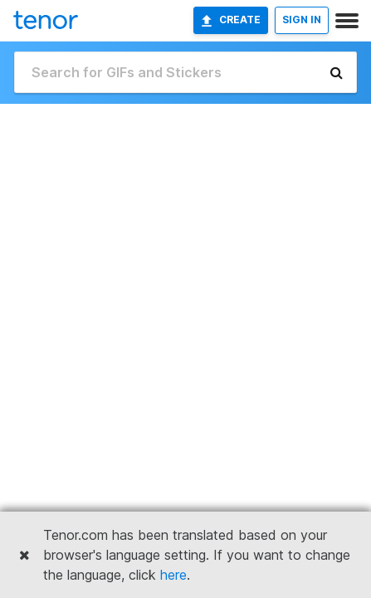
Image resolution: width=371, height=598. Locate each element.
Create (231, 20)
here (173, 574)
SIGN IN (301, 19)
